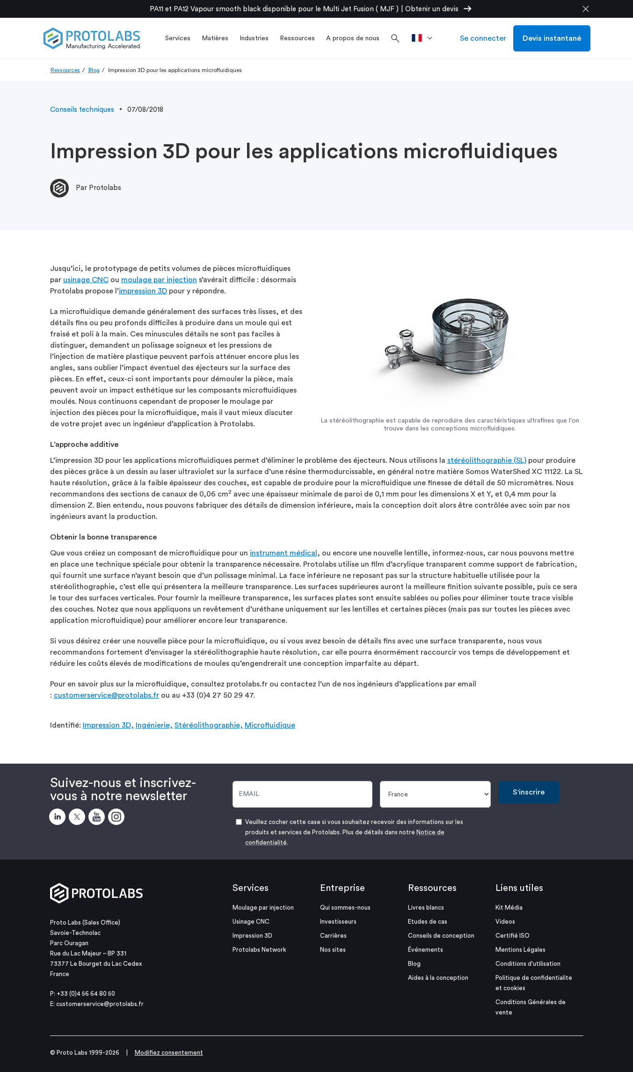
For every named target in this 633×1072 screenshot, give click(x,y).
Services (251, 888)
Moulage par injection (263, 907)
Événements (425, 950)
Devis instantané (552, 38)
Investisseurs (338, 922)
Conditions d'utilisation (527, 964)
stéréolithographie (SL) (486, 460)
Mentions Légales (520, 950)
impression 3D (143, 291)
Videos (505, 922)
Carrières (333, 936)
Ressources (65, 70)
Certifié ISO (512, 936)
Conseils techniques (82, 109)
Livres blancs (426, 907)
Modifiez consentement (169, 1053)
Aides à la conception (438, 978)
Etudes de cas (427, 922)
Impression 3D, (108, 725)
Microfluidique (270, 725)
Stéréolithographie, (209, 725)
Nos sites (333, 950)
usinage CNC (86, 280)
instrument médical (283, 553)
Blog (94, 70)
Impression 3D (252, 936)
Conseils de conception (441, 936)
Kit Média (509, 907)
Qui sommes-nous (345, 907)
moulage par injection (159, 280)
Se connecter (483, 38)
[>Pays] (425, 38)
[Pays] (435, 794)
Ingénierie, (154, 725)
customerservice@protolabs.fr (106, 695)
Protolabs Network (259, 950)
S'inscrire (529, 792)
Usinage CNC (251, 922)
